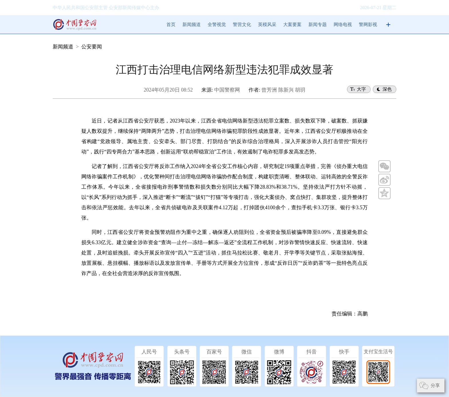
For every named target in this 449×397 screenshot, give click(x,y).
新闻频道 (191, 24)
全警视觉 (217, 24)
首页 (171, 24)
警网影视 (368, 24)
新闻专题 (317, 24)
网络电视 (343, 24)
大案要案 (292, 24)
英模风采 (267, 24)
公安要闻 (91, 47)
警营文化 (242, 24)
